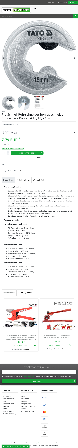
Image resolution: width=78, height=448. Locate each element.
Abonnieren (54, 381)
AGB (4, 401)
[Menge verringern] (8, 154)
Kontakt (25, 401)
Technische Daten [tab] (23, 180)
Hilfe (5, 409)
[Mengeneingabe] (4, 153)
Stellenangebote (28, 411)
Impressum (26, 404)
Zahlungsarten (8, 396)
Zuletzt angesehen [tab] (25, 293)
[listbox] (21, 316)
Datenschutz (7, 406)
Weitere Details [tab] (38, 180)
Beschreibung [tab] (8, 180)
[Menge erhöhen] (8, 152)
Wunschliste (6, 165)
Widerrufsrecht (8, 404)
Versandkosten (19, 171)
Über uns (25, 399)
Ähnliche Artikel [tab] (9, 293)
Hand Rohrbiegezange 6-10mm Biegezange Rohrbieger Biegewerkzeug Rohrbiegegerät (57, 336)
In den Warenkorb (30, 153)
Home (24, 396)
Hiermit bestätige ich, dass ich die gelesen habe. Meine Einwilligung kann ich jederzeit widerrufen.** (38, 376)
